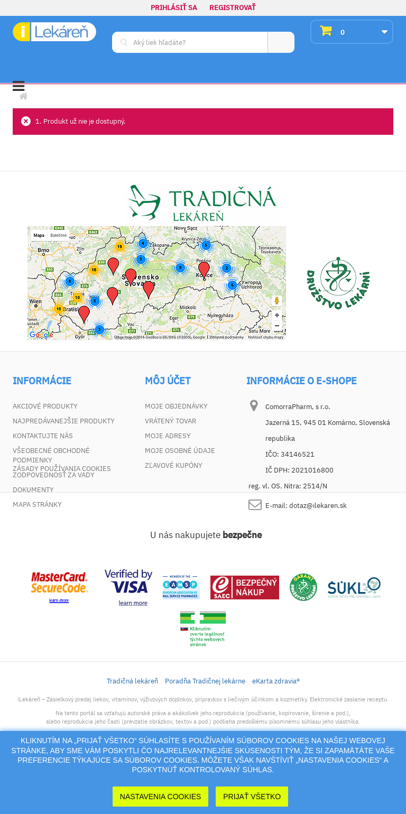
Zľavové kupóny (173, 465)
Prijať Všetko (252, 796)
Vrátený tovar (170, 421)
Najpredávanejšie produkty (64, 421)
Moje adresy (168, 435)
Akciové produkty (45, 406)
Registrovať (232, 7)
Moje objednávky (176, 406)
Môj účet (167, 381)
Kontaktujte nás (43, 435)
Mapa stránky (37, 504)
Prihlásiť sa (174, 7)
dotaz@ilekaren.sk (318, 505)
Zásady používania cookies (62, 519)
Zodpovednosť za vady (54, 474)
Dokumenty (33, 489)
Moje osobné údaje (180, 450)
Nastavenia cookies (160, 796)
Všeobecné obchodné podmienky (51, 455)
